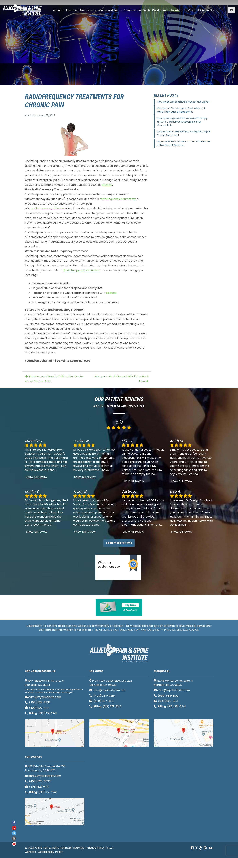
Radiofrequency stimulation (82, 270)
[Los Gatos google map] (119, 733)
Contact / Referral (201, 11)
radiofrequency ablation (48, 208)
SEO (109, 848)
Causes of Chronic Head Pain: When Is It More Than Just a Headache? (181, 110)
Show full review (36, 477)
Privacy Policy (95, 848)
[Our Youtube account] (210, 848)
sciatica (111, 293)
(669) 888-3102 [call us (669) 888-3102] (166, 696)
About (58, 11)
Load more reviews (119, 543)
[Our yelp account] (201, 848)
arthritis (107, 185)
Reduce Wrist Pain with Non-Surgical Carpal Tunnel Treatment (183, 133)
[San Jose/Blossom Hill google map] (54, 733)
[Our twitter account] (14, 833)
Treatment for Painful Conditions (146, 11)
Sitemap (78, 848)
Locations (179, 11)
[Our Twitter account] (196, 848)
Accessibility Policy (50, 852)
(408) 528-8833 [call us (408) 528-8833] (37, 702)
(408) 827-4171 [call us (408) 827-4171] (37, 708)
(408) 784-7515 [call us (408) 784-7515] (102, 696)
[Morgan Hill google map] (183, 733)
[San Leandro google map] (54, 811)
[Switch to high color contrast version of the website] (231, 10)
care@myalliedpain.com (43, 697)
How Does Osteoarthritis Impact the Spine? (183, 102)
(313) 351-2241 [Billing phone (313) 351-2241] (41, 713)
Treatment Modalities (81, 11)
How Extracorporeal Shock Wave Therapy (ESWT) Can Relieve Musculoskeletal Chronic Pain (182, 121)
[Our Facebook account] (192, 848)
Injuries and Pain (110, 11)
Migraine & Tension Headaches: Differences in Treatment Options (183, 143)
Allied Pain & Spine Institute (53, 848)
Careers (30, 852)
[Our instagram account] (205, 848)
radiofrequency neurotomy (118, 199)
